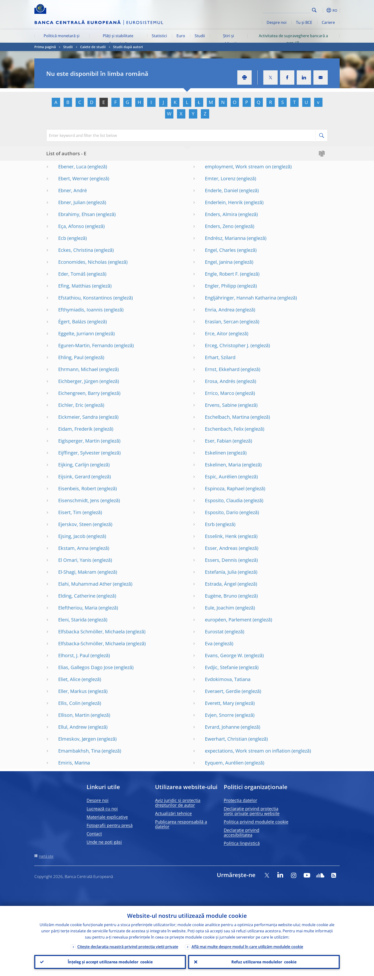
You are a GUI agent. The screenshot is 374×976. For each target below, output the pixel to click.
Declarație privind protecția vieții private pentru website (252, 811)
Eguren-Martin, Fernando (85, 345)
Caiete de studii (93, 47)
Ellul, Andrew (72, 727)
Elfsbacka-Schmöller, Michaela (91, 643)
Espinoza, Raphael (224, 488)
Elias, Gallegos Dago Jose (85, 667)
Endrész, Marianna (225, 238)
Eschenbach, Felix (224, 429)
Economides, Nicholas (82, 262)
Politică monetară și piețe (61, 39)
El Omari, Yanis (74, 560)
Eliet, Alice (69, 679)
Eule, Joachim (219, 607)
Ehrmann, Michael (78, 369)
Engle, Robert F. (222, 274)
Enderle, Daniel (221, 190)
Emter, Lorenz (220, 178)
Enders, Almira (221, 214)
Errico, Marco (219, 393)
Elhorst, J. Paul (73, 655)
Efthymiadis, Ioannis (80, 309)
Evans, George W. (224, 655)
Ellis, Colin (69, 703)
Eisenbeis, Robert (77, 488)
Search (314, 10)
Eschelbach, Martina (227, 417)
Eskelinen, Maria (223, 464)
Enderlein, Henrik (224, 202)
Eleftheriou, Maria (77, 607)
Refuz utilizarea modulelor (263, 962)
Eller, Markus (72, 691)
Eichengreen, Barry (79, 393)
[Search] (286, 9)
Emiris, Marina (74, 762)
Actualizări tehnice (173, 813)
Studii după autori (128, 47)
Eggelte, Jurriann (76, 333)
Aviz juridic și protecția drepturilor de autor (177, 802)
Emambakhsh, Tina (79, 751)
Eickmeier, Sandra (78, 417)
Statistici (159, 35)
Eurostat (214, 631)
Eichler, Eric (70, 405)
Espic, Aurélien (221, 476)
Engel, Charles (220, 250)
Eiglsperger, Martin (79, 441)
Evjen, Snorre (219, 715)
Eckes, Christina (75, 250)
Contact (94, 834)
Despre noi (276, 22)
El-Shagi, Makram (77, 572)
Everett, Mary (219, 703)
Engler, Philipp (220, 286)
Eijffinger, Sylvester (79, 452)
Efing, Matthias (74, 286)
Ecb (62, 238)
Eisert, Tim (69, 512)
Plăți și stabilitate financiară (118, 39)
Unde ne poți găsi (104, 842)
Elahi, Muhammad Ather (85, 584)
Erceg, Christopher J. (227, 345)
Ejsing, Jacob (71, 536)
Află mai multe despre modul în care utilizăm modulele (247, 946)
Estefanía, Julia (221, 572)
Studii (200, 35)
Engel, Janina (219, 262)
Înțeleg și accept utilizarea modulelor (110, 962)
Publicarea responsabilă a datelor (181, 824)
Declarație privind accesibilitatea (241, 832)
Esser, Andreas (221, 548)
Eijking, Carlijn (73, 464)
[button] (323, 10)
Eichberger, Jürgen (78, 381)
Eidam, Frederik (75, 429)
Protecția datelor (240, 800)
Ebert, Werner (73, 178)
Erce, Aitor (216, 333)
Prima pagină (45, 47)
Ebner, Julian (71, 202)
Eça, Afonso (71, 226)
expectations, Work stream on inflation (247, 751)
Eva (209, 643)
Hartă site (46, 856)
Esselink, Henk (221, 536)
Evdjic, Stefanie (221, 667)
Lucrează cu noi (102, 808)
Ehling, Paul (70, 357)
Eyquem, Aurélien (224, 762)
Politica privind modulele (256, 822)
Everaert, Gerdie (222, 691)
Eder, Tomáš (72, 274)
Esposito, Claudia (224, 500)
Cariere (328, 22)
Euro (181, 35)
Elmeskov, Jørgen (77, 739)
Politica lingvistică (242, 843)
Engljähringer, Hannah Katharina (240, 297)
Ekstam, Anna (73, 548)
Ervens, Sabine (221, 405)
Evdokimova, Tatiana (227, 679)
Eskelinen (215, 452)
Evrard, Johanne (222, 727)
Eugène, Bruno (221, 596)
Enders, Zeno (219, 226)
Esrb (210, 524)
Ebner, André (72, 190)
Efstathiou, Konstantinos (85, 297)
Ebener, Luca (72, 166)
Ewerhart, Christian (226, 739)
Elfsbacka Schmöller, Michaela (91, 631)
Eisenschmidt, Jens (78, 500)
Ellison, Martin (73, 715)
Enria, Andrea (219, 309)
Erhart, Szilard (220, 357)
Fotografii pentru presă (110, 825)
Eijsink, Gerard (74, 476)
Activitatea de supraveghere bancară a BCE (293, 39)
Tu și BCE (304, 22)
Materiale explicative (107, 817)
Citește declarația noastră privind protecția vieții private (127, 946)
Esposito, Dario (221, 512)
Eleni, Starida (72, 619)
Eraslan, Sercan (222, 321)
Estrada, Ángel (220, 584)
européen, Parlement (228, 619)
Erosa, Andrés (220, 381)
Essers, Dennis (221, 560)
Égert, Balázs (72, 321)
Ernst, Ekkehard (222, 369)
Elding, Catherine (76, 596)
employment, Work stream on (238, 166)
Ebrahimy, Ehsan (76, 214)
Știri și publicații (228, 39)
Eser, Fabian (218, 441)
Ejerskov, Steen (75, 524)
